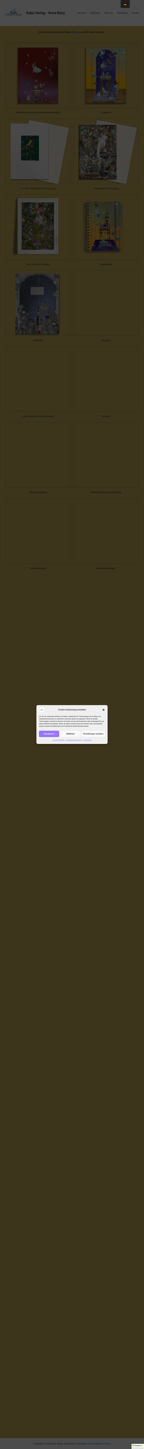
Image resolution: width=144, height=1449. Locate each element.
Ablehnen (70, 734)
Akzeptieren (49, 734)
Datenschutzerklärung (74, 740)
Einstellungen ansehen (93, 734)
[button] (103, 709)
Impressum (87, 740)
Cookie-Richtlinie (59, 740)
